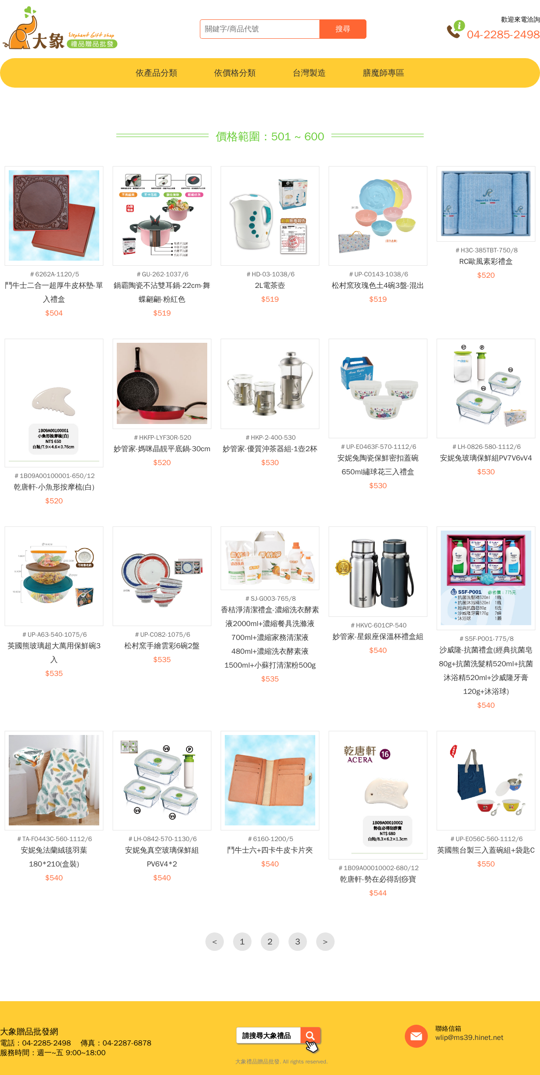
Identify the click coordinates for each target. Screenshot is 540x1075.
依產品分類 (156, 73)
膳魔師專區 (383, 73)
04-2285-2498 (503, 35)
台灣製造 (309, 73)
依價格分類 (235, 73)
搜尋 (343, 29)
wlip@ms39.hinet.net (469, 1037)
